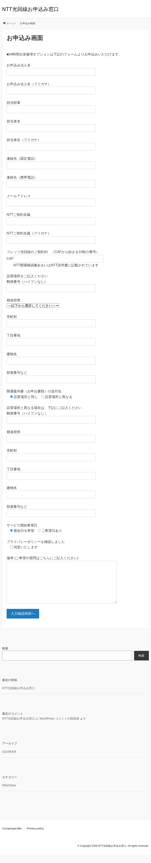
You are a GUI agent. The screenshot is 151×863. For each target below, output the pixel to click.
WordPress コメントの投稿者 (59, 727)
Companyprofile (12, 837)
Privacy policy (35, 837)
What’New (9, 794)
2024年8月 (9, 760)
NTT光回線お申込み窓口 (30, 9)
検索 (5, 657)
